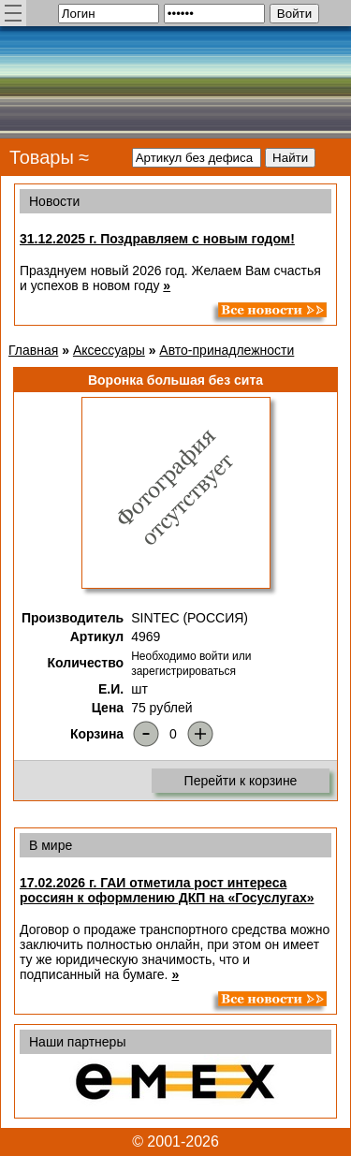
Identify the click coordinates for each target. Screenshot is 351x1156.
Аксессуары (109, 350)
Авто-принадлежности (226, 350)
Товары (41, 157)
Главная (33, 350)
